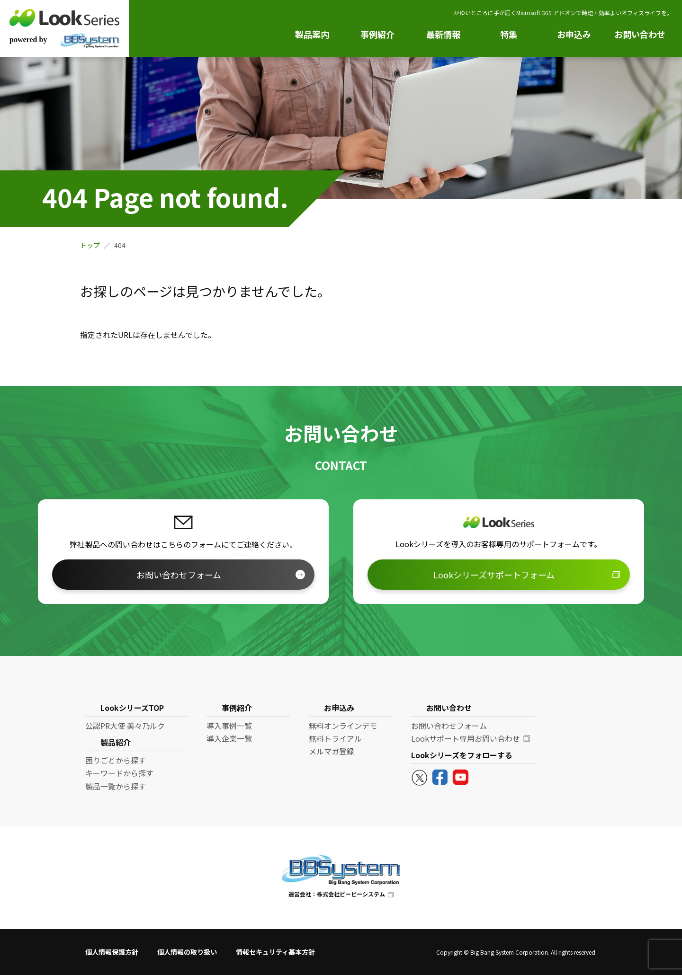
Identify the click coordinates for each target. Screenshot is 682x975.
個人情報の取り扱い (187, 952)
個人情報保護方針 (111, 952)
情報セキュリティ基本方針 (275, 952)
